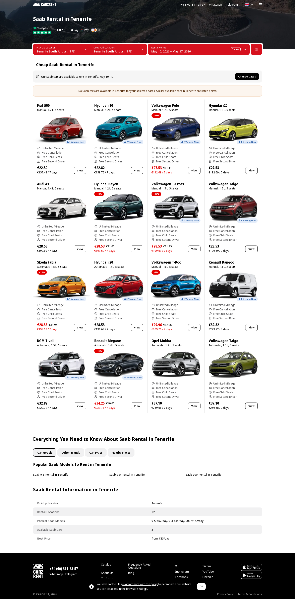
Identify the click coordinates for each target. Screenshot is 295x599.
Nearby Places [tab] (121, 452)
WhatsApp (215, 4)
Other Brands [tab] (71, 452)
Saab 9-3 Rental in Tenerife (50, 474)
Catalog (106, 564)
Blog (131, 573)
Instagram (182, 571)
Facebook (181, 577)
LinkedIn (207, 577)
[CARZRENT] (47, 4)
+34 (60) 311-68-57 (193, 4)
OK (201, 586)
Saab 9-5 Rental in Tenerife (127, 474)
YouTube (208, 571)
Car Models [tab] (44, 452)
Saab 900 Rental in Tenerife (204, 474)
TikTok (206, 566)
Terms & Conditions (250, 594)
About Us (107, 573)
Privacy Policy (225, 594)
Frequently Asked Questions (139, 565)
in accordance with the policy (140, 584)
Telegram (232, 4)
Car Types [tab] (95, 452)
